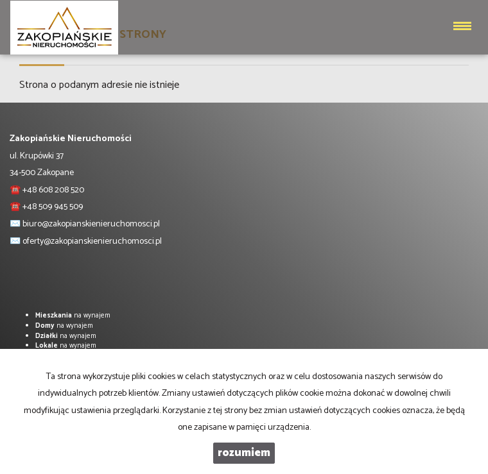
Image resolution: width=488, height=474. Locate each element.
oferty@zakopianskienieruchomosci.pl (92, 241)
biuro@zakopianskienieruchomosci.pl (91, 224)
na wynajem (72, 315)
